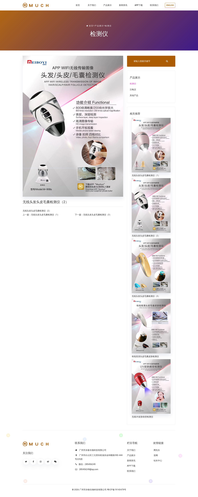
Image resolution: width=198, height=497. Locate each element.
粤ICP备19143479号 (116, 489)
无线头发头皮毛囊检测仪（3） (97, 214)
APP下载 (139, 5)
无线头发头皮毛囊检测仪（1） (45, 214)
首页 (78, 5)
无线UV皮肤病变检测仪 (142, 417)
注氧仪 (133, 89)
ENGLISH (170, 5)
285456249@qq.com (88, 469)
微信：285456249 (87, 464)
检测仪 (108, 26)
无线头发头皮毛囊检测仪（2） (146, 236)
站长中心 (157, 460)
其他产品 (134, 95)
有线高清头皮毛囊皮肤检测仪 (145, 356)
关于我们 (92, 5)
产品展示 (107, 5)
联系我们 (154, 5)
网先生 (156, 450)
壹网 (155, 455)
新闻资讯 (123, 5)
